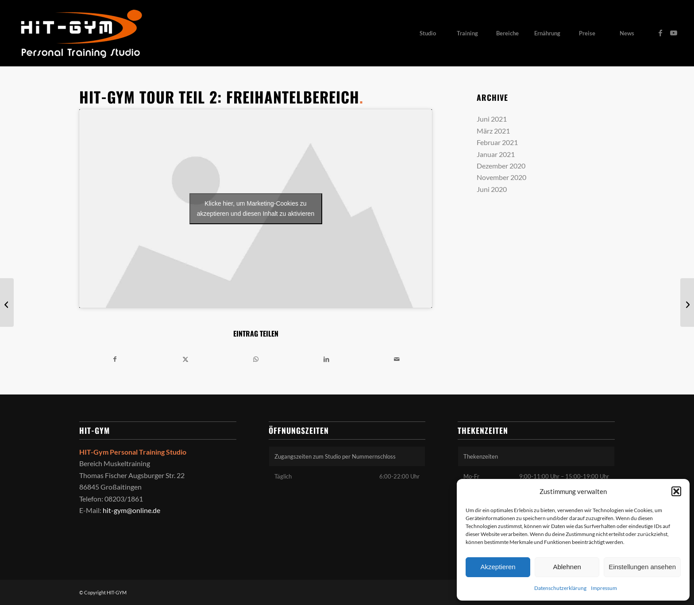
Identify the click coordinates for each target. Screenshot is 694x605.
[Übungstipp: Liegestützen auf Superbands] (687, 302)
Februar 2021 (497, 142)
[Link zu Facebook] (660, 32)
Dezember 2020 (501, 165)
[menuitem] (427, 33)
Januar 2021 (496, 154)
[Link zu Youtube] (673, 32)
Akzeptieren (497, 567)
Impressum (604, 588)
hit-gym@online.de (131, 510)
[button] (676, 491)
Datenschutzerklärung (560, 588)
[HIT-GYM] (80, 33)
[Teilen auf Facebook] (115, 359)
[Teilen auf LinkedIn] (326, 359)
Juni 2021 (492, 119)
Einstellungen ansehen (642, 567)
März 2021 (493, 130)
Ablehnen (567, 567)
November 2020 (501, 177)
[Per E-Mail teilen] (397, 359)
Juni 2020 (492, 189)
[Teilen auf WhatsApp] (256, 359)
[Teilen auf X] (185, 359)
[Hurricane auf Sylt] (7, 302)
